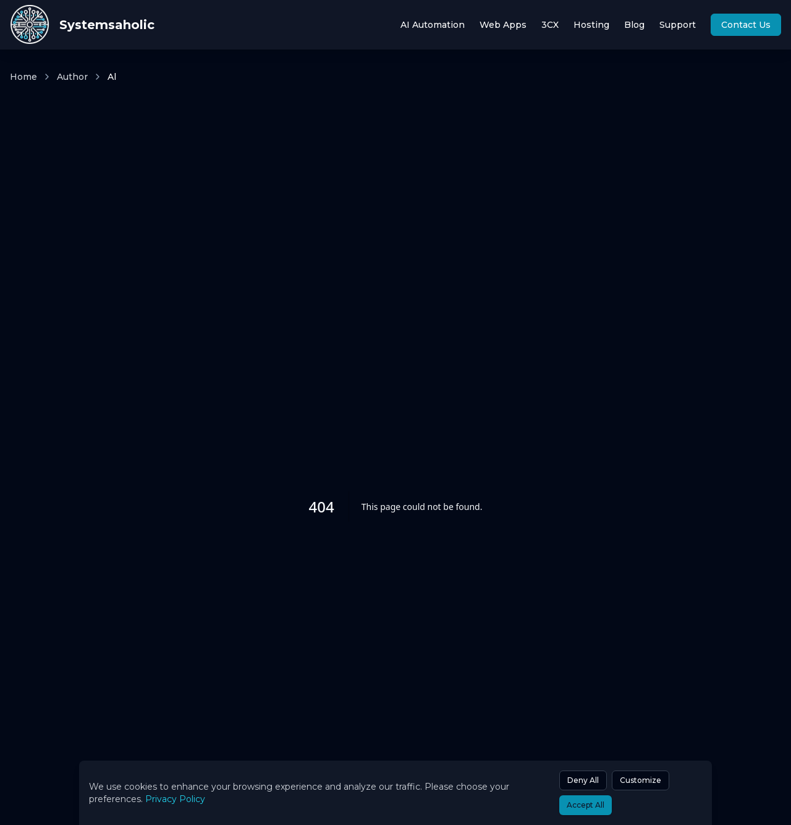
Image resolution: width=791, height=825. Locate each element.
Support (677, 24)
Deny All (583, 780)
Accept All (585, 805)
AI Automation (432, 24)
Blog (634, 24)
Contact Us (746, 24)
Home (23, 76)
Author (72, 76)
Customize (640, 780)
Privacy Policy (175, 799)
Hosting (591, 24)
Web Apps (503, 24)
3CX (550, 24)
